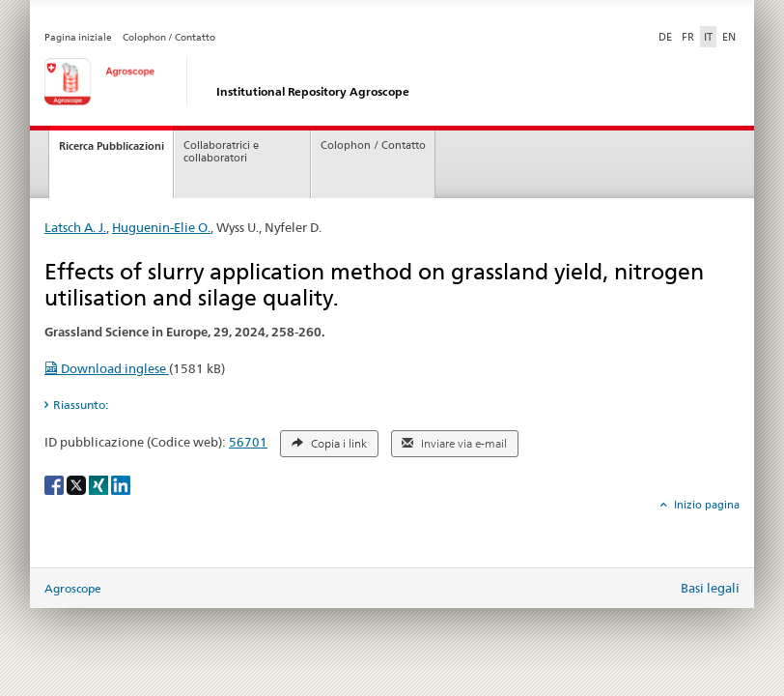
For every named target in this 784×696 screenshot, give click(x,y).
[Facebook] (55, 484)
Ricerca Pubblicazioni (111, 146)
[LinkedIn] (120, 484)
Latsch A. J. (75, 227)
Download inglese (106, 368)
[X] (78, 484)
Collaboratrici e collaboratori (221, 151)
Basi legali (710, 587)
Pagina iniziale (78, 37)
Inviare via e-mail (454, 443)
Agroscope (72, 588)
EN (729, 37)
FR (688, 37)
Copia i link (329, 443)
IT (708, 37)
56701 (248, 442)
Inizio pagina (705, 504)
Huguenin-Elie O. (161, 227)
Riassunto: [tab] (80, 404)
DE (667, 36)
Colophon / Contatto (169, 37)
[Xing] (100, 484)
